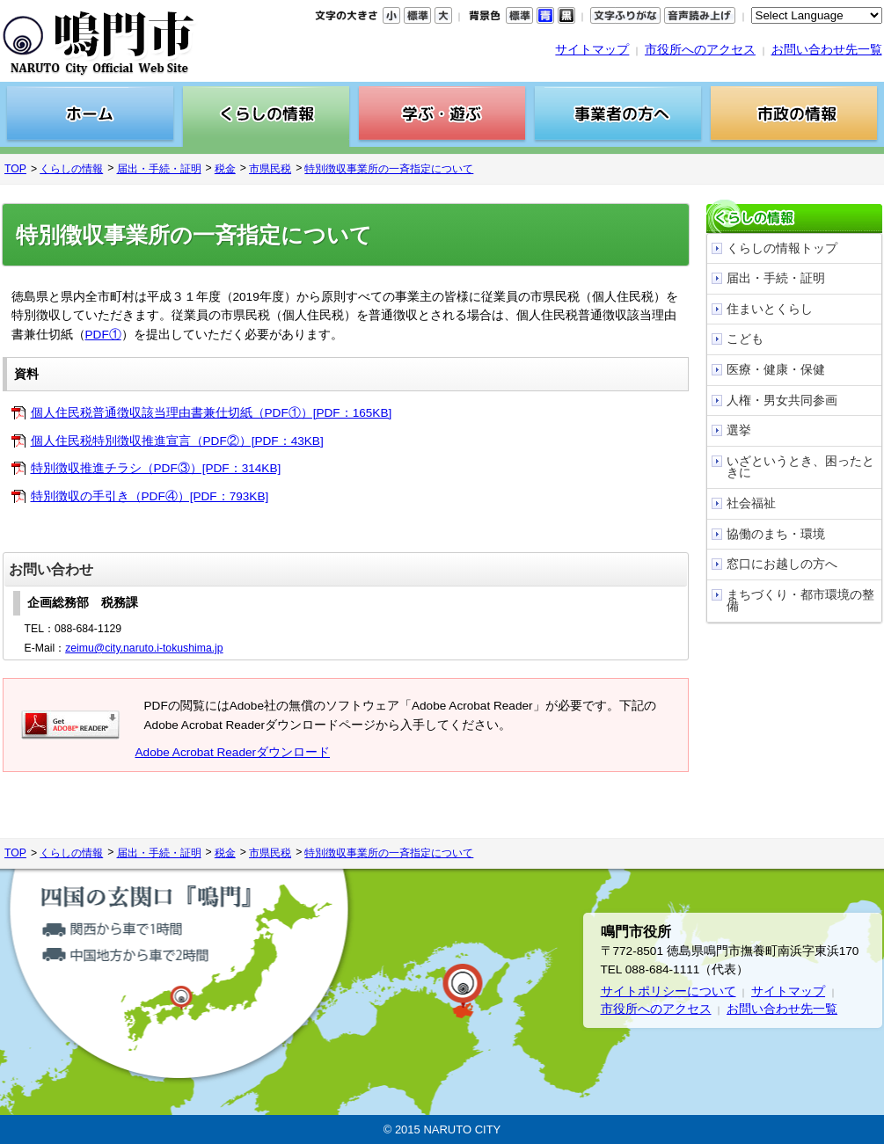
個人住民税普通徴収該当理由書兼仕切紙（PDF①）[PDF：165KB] (211, 412)
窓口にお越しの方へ (782, 564)
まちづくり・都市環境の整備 (800, 601)
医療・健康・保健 (776, 369)
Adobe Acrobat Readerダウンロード (233, 752)
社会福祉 (751, 503)
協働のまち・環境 (776, 534)
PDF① (103, 334)
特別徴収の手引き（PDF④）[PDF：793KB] (150, 496)
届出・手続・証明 (159, 169)
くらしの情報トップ (782, 248)
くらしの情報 (71, 169)
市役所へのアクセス (700, 49)
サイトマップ (592, 49)
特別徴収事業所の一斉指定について (388, 169)
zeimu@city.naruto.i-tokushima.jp (144, 648)
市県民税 (270, 169)
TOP (15, 169)
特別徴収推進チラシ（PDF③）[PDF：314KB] (156, 468)
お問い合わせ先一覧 (826, 49)
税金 (225, 169)
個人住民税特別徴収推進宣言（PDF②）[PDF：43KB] (177, 441)
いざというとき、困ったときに (800, 467)
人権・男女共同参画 (782, 400)
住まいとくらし (770, 309)
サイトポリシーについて (668, 991)
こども (745, 339)
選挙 (739, 430)
